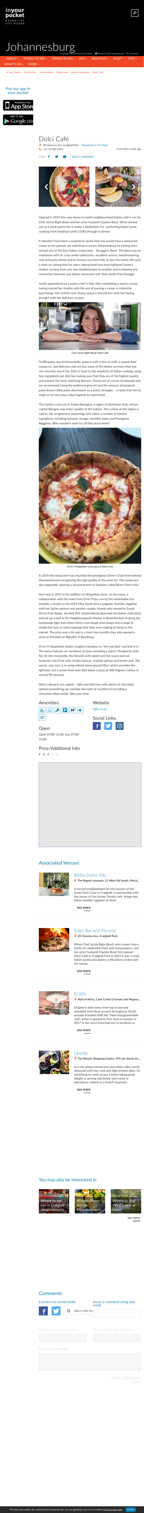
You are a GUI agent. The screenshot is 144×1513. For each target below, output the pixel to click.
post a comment (82, 156)
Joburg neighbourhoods (54, 1210)
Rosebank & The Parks (95, 145)
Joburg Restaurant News (90, 1210)
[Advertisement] (102, 103)
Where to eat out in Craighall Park (52, 1203)
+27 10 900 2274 (53, 149)
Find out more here (112, 1510)
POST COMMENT (126, 1381)
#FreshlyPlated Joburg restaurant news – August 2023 (89, 1203)
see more (84, 907)
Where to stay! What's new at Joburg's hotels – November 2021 (126, 1203)
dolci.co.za (100, 709)
